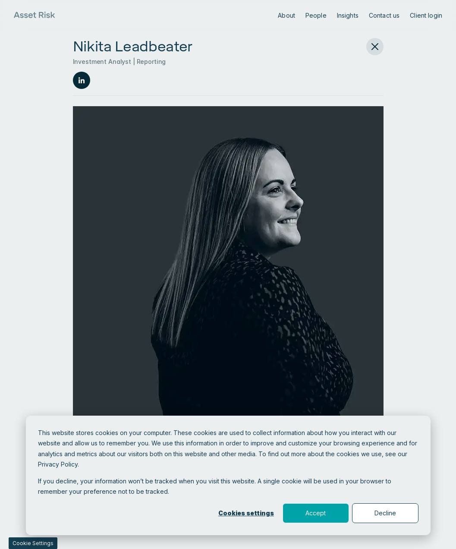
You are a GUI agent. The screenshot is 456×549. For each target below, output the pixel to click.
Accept (315, 513)
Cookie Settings (33, 543)
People (316, 15)
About (286, 15)
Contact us (384, 15)
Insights (348, 15)
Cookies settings (246, 513)
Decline (385, 513)
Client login (426, 15)
